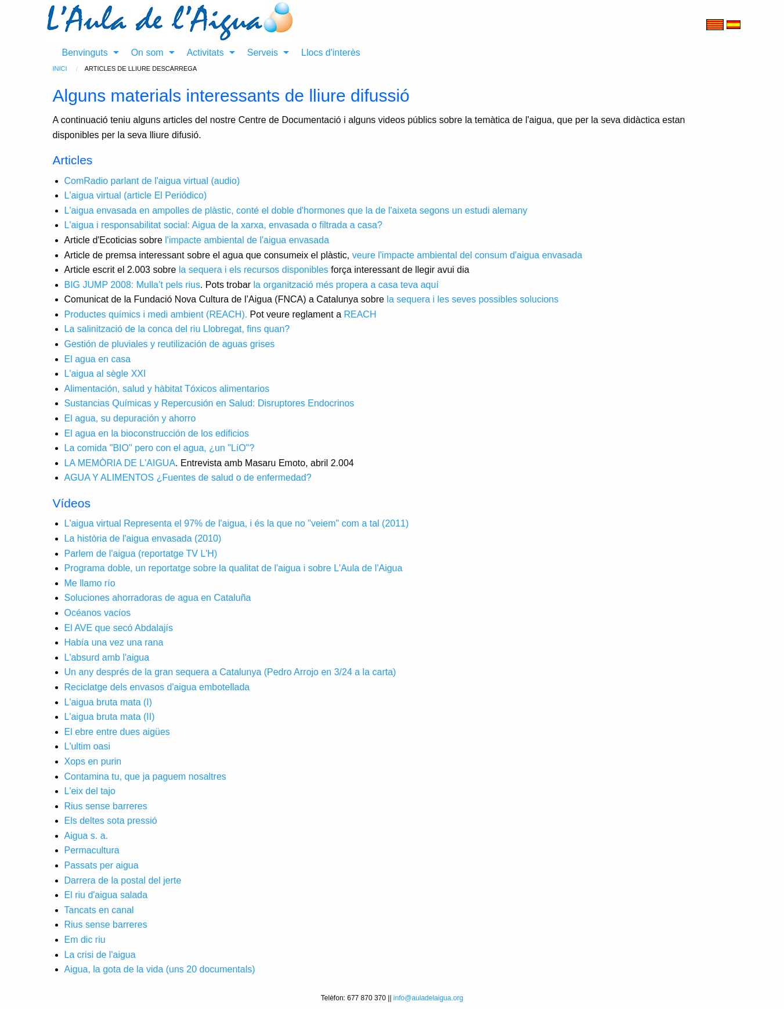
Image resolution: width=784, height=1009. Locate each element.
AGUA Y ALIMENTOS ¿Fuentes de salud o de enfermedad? (188, 477)
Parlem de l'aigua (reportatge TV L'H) (141, 553)
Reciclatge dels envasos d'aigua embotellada (157, 687)
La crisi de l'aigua (100, 955)
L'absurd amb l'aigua (107, 657)
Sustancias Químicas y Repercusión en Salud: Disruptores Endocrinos (209, 403)
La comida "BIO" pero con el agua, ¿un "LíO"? (159, 448)
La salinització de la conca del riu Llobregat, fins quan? (177, 329)
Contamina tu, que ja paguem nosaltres (145, 776)
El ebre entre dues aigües (117, 732)
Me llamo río (89, 583)
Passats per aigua (101, 865)
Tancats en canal (99, 910)
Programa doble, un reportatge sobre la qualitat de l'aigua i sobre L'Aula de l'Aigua (233, 568)
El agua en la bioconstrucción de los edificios (156, 433)
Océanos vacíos (97, 613)
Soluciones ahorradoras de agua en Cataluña (157, 598)
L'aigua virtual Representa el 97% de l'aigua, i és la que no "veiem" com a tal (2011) (236, 523)
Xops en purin (93, 761)
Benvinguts (85, 52)
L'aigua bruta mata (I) (108, 702)
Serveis (262, 52)
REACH (360, 314)
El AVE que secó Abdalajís (118, 628)
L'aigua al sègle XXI (105, 374)
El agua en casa (97, 359)
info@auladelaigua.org (428, 998)
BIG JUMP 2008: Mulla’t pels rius (132, 285)
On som (147, 52)
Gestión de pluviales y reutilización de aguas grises (169, 344)
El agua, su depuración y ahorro (130, 418)
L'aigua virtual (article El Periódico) (135, 195)
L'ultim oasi (87, 746)
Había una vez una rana (114, 642)
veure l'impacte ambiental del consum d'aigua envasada (467, 255)
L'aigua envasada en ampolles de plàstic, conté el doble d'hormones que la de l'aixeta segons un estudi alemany (296, 210)
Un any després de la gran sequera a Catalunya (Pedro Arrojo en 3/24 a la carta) (230, 672)
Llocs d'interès (330, 52)
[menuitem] (87, 53)
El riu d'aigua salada (106, 895)
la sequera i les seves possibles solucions (472, 299)
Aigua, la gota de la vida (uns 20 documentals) (159, 969)
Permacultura (92, 850)
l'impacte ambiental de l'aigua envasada (247, 240)
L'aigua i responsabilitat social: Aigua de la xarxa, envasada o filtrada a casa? (223, 225)
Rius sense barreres (105, 806)
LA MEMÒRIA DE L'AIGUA (120, 463)
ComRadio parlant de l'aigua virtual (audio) (152, 181)
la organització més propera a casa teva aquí (346, 285)
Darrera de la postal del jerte (123, 880)
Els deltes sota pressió (110, 821)
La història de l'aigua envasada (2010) (143, 538)
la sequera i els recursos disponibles (253, 270)
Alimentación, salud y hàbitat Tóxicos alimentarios (167, 389)
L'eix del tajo (89, 791)
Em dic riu (85, 940)
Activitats (205, 52)
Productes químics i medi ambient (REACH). (156, 314)
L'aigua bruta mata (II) (109, 717)
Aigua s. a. (86, 836)
